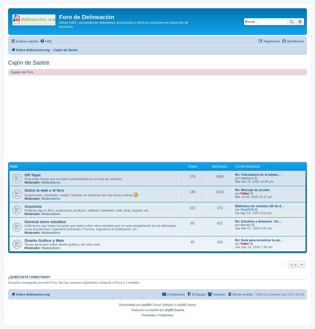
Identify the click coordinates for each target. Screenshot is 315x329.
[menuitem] (46, 41)
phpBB (145, 304)
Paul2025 (247, 209)
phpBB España (174, 310)
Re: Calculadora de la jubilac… (258, 174)
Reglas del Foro (22, 72)
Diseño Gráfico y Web (44, 240)
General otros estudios (45, 222)
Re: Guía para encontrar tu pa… (259, 240)
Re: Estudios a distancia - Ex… (258, 221)
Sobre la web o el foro (44, 190)
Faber (245, 193)
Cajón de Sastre (28, 62)
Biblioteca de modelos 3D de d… (259, 206)
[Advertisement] (157, 118)
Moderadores (51, 182)
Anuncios (33, 206)
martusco (247, 178)
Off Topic (33, 175)
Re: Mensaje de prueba (252, 190)
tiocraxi (246, 225)
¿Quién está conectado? (29, 277)
